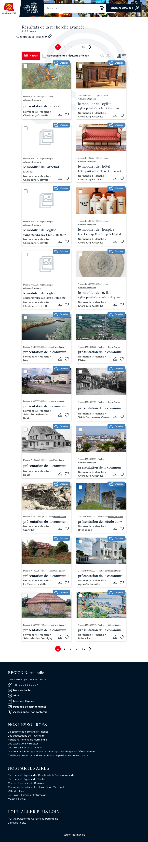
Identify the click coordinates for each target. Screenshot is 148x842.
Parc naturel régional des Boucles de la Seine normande (41, 775)
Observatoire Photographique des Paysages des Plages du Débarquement (52, 751)
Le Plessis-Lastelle (34, 584)
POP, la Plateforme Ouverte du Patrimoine (33, 819)
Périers (82, 360)
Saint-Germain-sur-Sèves (93, 417)
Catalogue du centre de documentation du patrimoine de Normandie (48, 755)
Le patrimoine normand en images (28, 732)
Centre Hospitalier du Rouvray (26, 783)
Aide (13, 696)
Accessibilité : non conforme (27, 712)
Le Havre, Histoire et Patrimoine (27, 795)
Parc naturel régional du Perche (26, 779)
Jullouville (84, 638)
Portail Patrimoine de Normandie (27, 740)
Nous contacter (20, 690)
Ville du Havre (16, 791)
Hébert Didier (59, 516)
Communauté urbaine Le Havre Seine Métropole (36, 787)
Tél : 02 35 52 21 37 (23, 685)
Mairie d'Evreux (17, 799)
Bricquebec (85, 530)
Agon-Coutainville (89, 584)
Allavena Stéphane (32, 100)
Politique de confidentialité (27, 707)
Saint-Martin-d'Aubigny (37, 638)
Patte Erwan (59, 347)
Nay (25, 360)
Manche (45, 112)
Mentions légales (21, 701)
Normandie (30, 112)
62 (83, 47)
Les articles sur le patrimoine (25, 747)
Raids (26, 475)
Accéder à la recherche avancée (123, 8)
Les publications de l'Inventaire (26, 736)
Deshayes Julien (115, 516)
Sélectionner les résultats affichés (65, 55)
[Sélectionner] (25, 66)
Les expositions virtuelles (23, 743)
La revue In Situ (17, 823)
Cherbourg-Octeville (35, 115)
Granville (28, 530)
